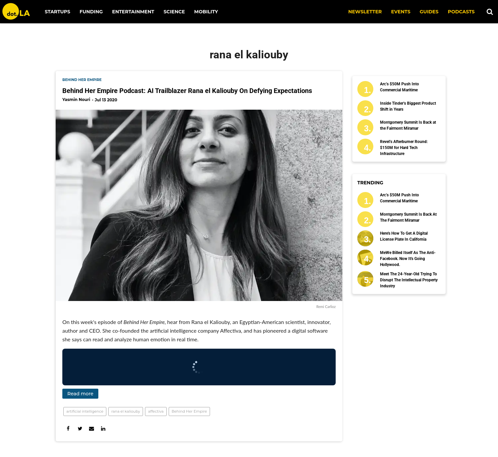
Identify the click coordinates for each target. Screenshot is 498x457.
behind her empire (82, 80)
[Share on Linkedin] (103, 428)
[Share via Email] (91, 428)
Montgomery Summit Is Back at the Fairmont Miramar (408, 125)
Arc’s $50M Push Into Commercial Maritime (399, 87)
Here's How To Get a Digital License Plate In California (404, 236)
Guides (429, 12)
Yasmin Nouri (76, 99)
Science (174, 12)
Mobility (206, 12)
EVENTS (400, 12)
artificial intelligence (84, 411)
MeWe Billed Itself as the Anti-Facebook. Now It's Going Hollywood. (408, 258)
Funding (91, 12)
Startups (57, 12)
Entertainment (133, 12)
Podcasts (461, 12)
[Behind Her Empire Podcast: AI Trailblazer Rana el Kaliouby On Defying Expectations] (199, 205)
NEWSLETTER (365, 12)
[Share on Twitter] (80, 428)
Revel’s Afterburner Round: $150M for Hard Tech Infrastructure (404, 147)
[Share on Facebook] (68, 428)
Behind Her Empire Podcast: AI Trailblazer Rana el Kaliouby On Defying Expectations (187, 91)
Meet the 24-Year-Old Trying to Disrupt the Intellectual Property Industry (409, 280)
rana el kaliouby (125, 411)
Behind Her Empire (189, 411)
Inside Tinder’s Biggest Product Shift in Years (408, 106)
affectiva (155, 411)
